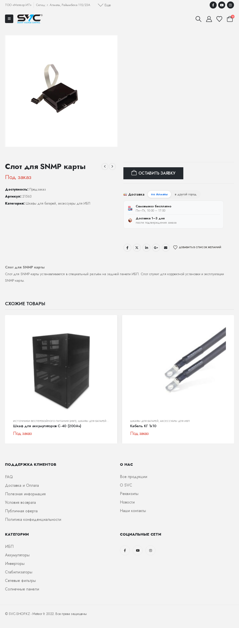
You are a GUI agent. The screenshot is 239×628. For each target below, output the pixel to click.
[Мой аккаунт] (208, 19)
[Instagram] (230, 5)
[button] (104, 5)
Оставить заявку (156, 173)
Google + (156, 248)
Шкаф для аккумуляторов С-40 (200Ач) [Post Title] (47, 426)
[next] (112, 166)
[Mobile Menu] (9, 19)
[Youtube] (221, 5)
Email (166, 248)
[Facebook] (213, 5)
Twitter (137, 248)
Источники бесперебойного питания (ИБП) (44, 421)
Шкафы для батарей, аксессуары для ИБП (58, 203)
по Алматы (159, 194)
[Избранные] (219, 19)
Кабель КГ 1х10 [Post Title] (143, 426)
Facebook (127, 248)
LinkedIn (146, 248)
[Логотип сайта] (30, 18)
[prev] (104, 166)
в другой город (186, 194)
